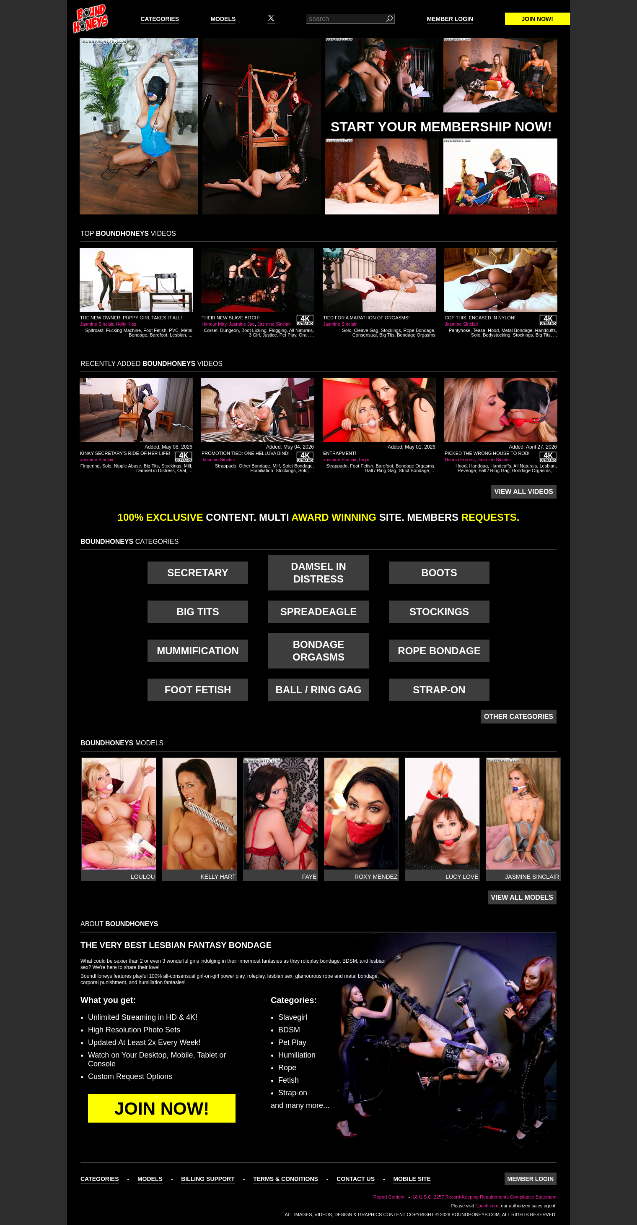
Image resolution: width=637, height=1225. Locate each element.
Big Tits (386, 334)
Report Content (389, 1196)
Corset (211, 330)
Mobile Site (411, 1178)
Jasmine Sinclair (96, 323)
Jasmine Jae (242, 323)
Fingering (90, 465)
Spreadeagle (318, 611)
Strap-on (439, 689)
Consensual (364, 334)
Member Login (450, 19)
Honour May (214, 323)
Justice (269, 334)
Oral (303, 334)
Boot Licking (254, 330)
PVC (174, 330)
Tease (479, 330)
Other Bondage (254, 465)
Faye (364, 459)
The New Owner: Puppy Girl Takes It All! (131, 317)
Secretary (197, 572)
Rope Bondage (419, 330)
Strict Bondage (297, 465)
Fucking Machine (123, 330)
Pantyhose (460, 330)
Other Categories (518, 716)
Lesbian (178, 334)
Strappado (225, 465)
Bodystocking (496, 334)
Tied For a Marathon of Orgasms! (366, 317)
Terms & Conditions (285, 1178)
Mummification (198, 650)
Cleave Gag (366, 330)
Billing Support (208, 1178)
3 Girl (254, 334)
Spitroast (94, 330)
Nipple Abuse (127, 465)
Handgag (478, 465)
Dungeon (229, 330)
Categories (159, 19)
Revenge (467, 470)
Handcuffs (545, 330)
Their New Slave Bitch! (231, 317)
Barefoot (158, 334)
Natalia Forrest (460, 459)
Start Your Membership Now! (441, 126)
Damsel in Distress (155, 470)
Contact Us (356, 1178)
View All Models (522, 897)
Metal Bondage (516, 330)
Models (223, 19)
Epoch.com (486, 1205)
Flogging (278, 330)
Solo (346, 330)
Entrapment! (339, 453)
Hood (493, 330)
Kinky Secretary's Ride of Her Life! (125, 453)
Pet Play (288, 334)
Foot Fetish (154, 330)
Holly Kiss (126, 323)
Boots (439, 572)
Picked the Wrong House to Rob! (487, 453)
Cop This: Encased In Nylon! (480, 317)
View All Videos (524, 491)
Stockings (391, 330)
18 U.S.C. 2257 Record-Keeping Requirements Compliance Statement (484, 1196)
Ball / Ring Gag (380, 470)
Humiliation (261, 470)
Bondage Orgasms (416, 334)
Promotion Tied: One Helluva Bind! (246, 453)
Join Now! (537, 19)
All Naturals (301, 330)
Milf (187, 465)
